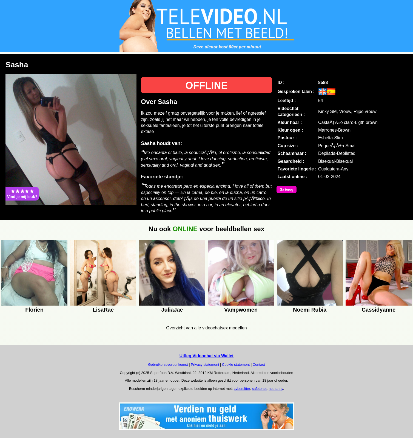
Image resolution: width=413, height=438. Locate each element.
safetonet (259, 389)
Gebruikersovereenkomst (168, 364)
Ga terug (286, 190)
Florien (34, 310)
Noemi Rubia (309, 310)
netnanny (276, 389)
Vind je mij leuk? (22, 193)
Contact (259, 364)
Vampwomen (241, 310)
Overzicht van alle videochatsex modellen (206, 328)
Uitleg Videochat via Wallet (207, 355)
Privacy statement (205, 364)
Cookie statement (236, 364)
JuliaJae (172, 310)
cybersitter (242, 389)
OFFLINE (207, 85)
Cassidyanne (378, 310)
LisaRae (103, 310)
